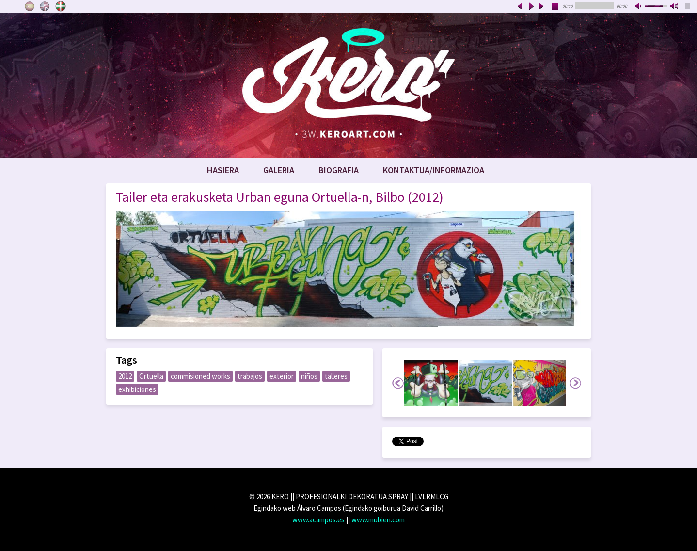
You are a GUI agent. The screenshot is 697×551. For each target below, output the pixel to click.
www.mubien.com (378, 519)
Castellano (29, 6)
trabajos (250, 376)
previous (519, 6)
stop (555, 6)
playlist (688, 6)
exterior (281, 376)
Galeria (278, 170)
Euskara (60, 6)
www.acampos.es (318, 519)
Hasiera (223, 170)
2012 (125, 376)
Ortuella (151, 376)
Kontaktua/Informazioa (433, 170)
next (542, 6)
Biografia (338, 170)
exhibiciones (137, 389)
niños (309, 376)
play (530, 6)
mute (638, 6)
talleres (336, 376)
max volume (674, 6)
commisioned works (200, 376)
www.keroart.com (348, 85)
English (45, 6)
